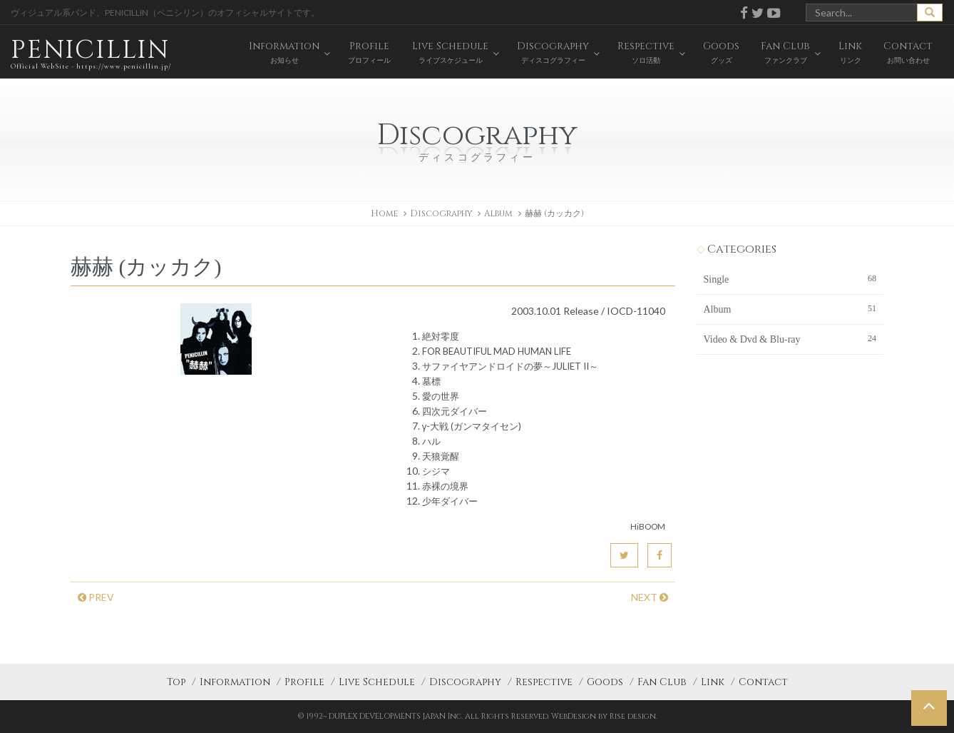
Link (712, 682)
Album (498, 213)
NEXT (649, 597)
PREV (96, 597)
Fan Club (662, 682)
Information (235, 682)
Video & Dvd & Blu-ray (790, 338)
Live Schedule (377, 682)
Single (790, 278)
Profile (304, 682)
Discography (465, 682)
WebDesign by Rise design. (604, 716)
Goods (605, 682)
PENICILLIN (91, 53)
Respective (544, 682)
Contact (763, 682)
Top (176, 682)
